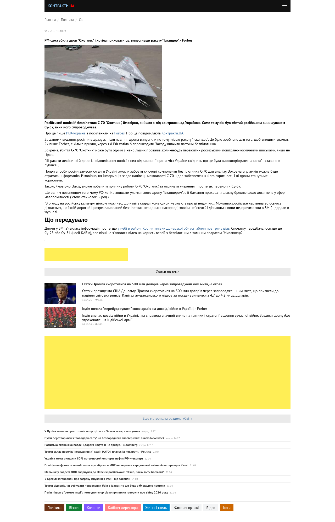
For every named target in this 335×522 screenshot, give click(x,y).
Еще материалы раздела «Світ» (167, 418)
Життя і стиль (156, 507)
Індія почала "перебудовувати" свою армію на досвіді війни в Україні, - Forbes (144, 308)
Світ (82, 20)
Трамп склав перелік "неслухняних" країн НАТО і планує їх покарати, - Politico (97, 451)
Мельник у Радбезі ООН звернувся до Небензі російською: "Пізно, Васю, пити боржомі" (104, 472)
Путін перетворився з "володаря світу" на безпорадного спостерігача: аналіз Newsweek (104, 438)
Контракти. (61, 5)
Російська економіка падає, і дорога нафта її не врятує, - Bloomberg (90, 445)
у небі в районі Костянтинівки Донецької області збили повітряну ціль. (174, 228)
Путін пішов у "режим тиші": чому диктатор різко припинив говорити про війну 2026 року (106, 492)
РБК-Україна (76, 133)
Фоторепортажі (186, 507)
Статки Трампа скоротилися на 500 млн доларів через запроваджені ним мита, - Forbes (152, 284)
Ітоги (227, 507)
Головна (50, 20)
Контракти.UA (172, 133)
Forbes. (119, 133)
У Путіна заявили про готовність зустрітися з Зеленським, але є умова (92, 431)
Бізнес (74, 507)
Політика (67, 20)
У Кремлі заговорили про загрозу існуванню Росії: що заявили (87, 479)
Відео (210, 507)
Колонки (93, 507)
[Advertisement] (86, 254)
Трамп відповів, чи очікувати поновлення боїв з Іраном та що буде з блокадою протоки (104, 485)
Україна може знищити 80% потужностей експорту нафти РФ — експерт (93, 458)
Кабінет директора (123, 507)
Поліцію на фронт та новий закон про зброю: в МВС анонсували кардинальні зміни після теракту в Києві (116, 465)
